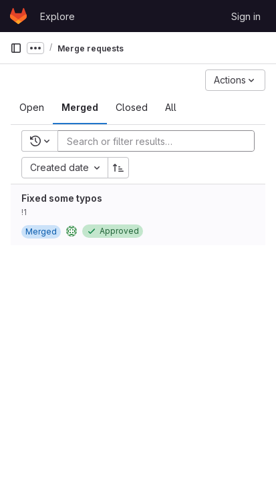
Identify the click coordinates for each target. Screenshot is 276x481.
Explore (57, 16)
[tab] (32, 107)
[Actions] (235, 80)
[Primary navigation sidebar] (16, 48)
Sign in (246, 16)
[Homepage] (18, 16)
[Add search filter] (160, 141)
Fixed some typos (61, 198)
